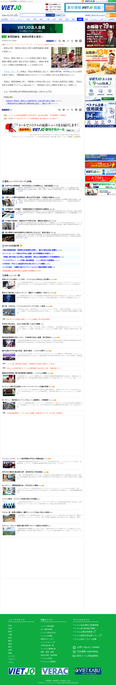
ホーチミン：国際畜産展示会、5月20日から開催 (20, 485)
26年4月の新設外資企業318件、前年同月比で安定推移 (22, 472)
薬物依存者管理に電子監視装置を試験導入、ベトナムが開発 (24, 373)
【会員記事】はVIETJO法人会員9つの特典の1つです (21, 271)
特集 (86, 19)
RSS (68, 680)
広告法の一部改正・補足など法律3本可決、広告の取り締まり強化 (30, 101)
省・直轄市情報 (46, 629)
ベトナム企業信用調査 (84, 632)
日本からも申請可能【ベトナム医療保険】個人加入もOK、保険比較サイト (34, 368)
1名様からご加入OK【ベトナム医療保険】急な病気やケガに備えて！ (33, 118)
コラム (11, 662)
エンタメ (94, 19)
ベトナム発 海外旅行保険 (84, 628)
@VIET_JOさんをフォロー (95, 15)
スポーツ (103, 19)
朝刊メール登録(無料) (87, 656)
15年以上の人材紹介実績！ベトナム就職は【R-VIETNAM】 (28, 319)
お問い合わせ (83, 647)
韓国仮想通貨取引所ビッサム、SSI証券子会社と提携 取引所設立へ (27, 337)
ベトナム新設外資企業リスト (87, 635)
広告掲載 (81, 651)
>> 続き (20, 191)
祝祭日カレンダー (47, 639)
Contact (95, 647)
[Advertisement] (19, 159)
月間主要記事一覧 (47, 645)
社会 (28, 19)
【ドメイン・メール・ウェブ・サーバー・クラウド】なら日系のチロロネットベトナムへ (35, 44)
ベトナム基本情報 (47, 626)
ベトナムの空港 (46, 658)
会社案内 (63, 680)
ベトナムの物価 (46, 636)
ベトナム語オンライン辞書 (84, 639)
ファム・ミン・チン (12, 72)
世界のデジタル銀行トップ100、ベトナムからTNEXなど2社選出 (26, 279)
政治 (67, 19)
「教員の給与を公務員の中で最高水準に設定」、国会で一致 (28, 103)
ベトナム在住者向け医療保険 (85, 625)
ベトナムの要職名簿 (48, 649)
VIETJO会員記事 (11, 246)
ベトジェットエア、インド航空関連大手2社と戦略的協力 (23, 458)
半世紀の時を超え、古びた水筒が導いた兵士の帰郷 (21, 324)
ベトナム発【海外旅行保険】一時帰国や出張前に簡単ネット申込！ (31, 364)
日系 (34, 19)
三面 (47, 19)
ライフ (12, 19)
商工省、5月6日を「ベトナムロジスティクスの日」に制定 (24, 306)
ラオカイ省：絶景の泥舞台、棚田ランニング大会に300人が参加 (26, 512)
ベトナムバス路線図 (48, 661)
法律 (80, 19)
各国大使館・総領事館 (49, 655)
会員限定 (112, 19)
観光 (60, 19)
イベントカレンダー (48, 642)
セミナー (21, 19)
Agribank (48, 11)
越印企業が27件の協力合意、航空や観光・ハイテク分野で (24, 351)
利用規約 (70, 136)
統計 (73, 19)
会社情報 (4, 19)
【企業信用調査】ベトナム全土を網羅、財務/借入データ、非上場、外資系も (34, 413)
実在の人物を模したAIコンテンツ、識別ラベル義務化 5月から (26, 293)
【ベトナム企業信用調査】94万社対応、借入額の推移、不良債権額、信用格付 (37, 115)
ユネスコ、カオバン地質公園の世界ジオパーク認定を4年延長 (25, 526)
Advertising (92, 651)
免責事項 (77, 136)
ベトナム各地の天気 (48, 632)
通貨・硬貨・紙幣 (47, 652)
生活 (54, 19)
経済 (41, 19)
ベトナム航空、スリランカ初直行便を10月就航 (19, 499)
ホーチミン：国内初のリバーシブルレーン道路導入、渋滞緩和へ (26, 400)
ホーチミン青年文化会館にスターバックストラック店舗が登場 (25, 386)
